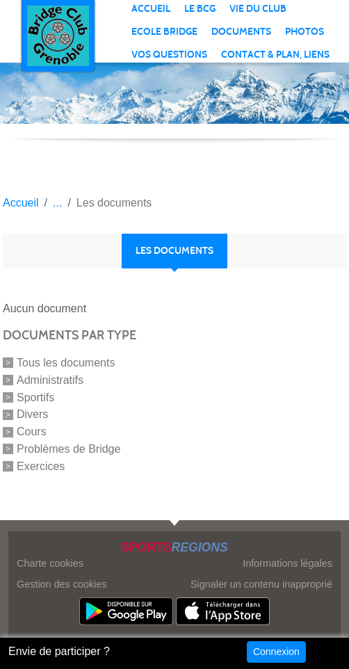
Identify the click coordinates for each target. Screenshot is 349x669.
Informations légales (287, 563)
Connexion (276, 651)
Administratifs (50, 380)
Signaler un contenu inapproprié (261, 584)
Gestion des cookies (62, 584)
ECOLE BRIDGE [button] (164, 32)
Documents (241, 32)
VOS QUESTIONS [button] (169, 55)
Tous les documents (66, 363)
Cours (32, 431)
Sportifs (35, 397)
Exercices (41, 466)
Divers (32, 414)
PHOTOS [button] (304, 32)
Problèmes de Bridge (68, 449)
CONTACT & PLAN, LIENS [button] (275, 55)
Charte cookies (50, 563)
